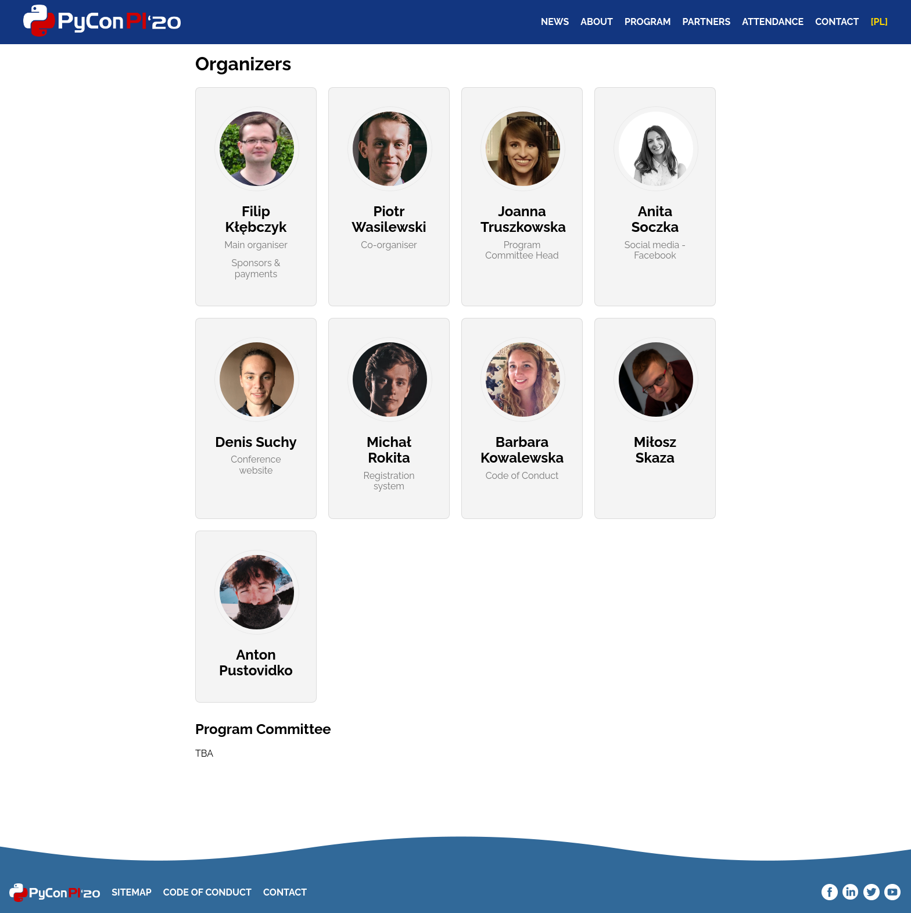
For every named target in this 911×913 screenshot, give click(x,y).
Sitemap (131, 892)
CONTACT (837, 22)
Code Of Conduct (207, 892)
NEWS (555, 22)
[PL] (879, 22)
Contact (285, 892)
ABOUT (596, 22)
